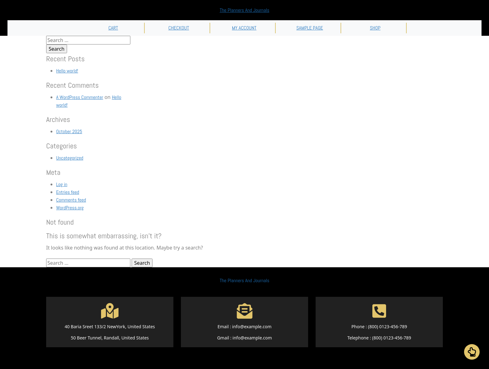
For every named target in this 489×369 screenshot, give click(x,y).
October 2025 (69, 131)
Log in (61, 184)
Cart (113, 28)
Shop (375, 28)
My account (244, 28)
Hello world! (67, 71)
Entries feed (67, 192)
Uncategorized (69, 158)
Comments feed (71, 200)
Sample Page (309, 28)
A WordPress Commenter (79, 97)
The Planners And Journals (244, 10)
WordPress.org (70, 207)
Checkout (178, 28)
